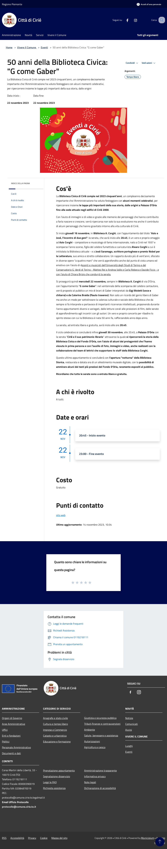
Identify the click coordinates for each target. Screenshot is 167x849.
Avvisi (128, 730)
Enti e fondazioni (11, 736)
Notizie (129, 718)
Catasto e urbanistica (55, 736)
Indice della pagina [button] (20, 183)
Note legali (90, 782)
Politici (5, 741)
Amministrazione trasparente (100, 770)
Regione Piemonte (12, 4)
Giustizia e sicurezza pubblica (100, 718)
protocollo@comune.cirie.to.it (19, 807)
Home (9, 47)
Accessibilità (17, 838)
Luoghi (129, 746)
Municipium (147, 838)
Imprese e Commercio (55, 730)
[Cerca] (161, 20)
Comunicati (131, 724)
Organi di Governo (12, 718)
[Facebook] (124, 20)
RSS (4, 838)
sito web (60, 515)
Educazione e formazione (57, 741)
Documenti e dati (11, 753)
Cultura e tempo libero (55, 724)
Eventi (44, 47)
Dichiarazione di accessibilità (100, 788)
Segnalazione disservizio (56, 776)
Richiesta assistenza (54, 788)
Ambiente (89, 730)
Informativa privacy (95, 776)
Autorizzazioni (92, 741)
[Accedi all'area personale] (149, 4)
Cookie (43, 838)
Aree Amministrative (13, 724)
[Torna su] (159, 841)
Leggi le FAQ (50, 782)
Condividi (132, 63)
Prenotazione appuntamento (59, 770)
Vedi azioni (149, 63)
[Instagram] (132, 20)
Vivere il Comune (27, 47)
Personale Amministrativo (16, 747)
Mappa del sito (59, 838)
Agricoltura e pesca (94, 747)
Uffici (5, 730)
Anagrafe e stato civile (55, 718)
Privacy (32, 838)
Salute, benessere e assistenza (101, 735)
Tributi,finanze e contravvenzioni (102, 724)
